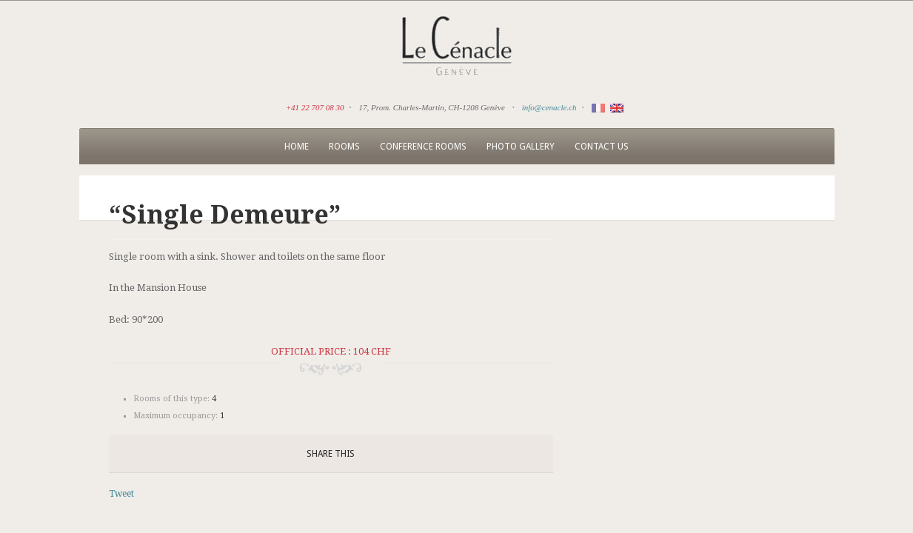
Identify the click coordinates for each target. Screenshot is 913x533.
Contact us (602, 146)
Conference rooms (423, 146)
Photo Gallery (520, 146)
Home (296, 146)
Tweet (121, 494)
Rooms (344, 146)
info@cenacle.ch (549, 107)
